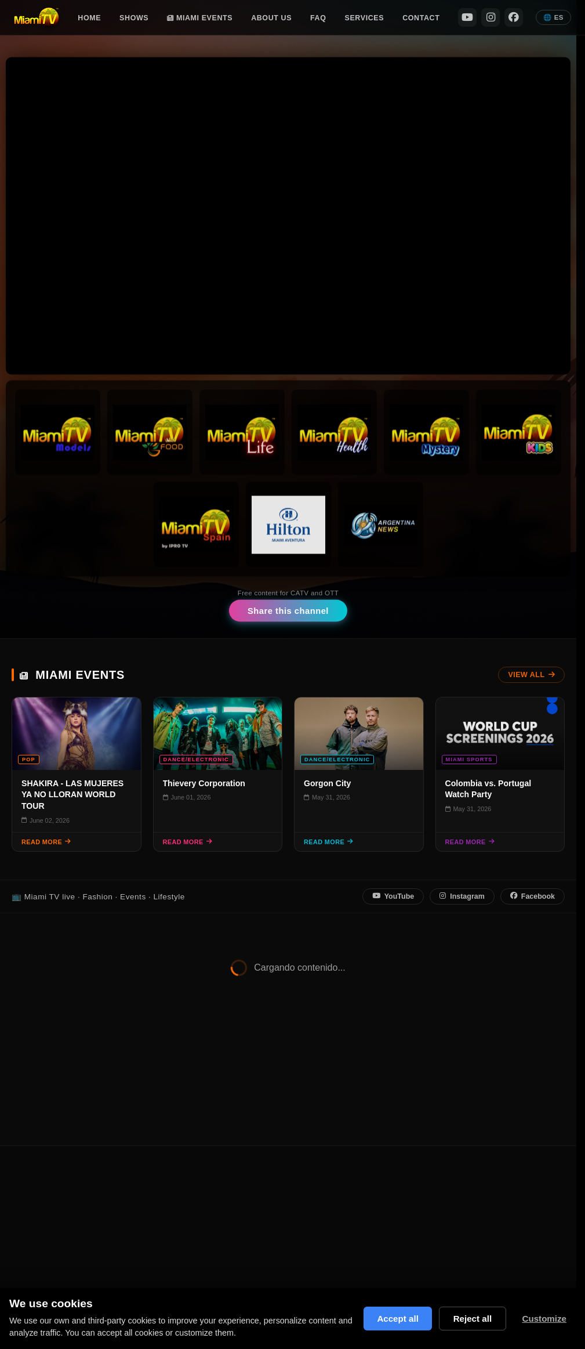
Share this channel (288, 611)
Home (89, 18)
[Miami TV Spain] (195, 524)
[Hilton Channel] (287, 524)
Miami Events (199, 18)
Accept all (396, 1318)
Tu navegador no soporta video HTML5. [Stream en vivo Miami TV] (288, 215)
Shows (133, 18)
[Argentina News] (380, 524)
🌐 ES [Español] (553, 17)
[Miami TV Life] (242, 432)
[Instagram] (490, 17)
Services (364, 18)
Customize (544, 1318)
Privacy (446, 1182)
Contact (420, 18)
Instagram (462, 896)
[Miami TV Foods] (149, 432)
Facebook (532, 896)
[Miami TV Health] (334, 432)
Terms (483, 1182)
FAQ (318, 18)
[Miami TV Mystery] (426, 432)
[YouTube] (467, 17)
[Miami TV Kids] (518, 432)
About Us (271, 18)
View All (531, 675)
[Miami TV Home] (36, 17)
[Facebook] (513, 17)
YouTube (393, 896)
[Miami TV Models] (57, 432)
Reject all (472, 1318)
